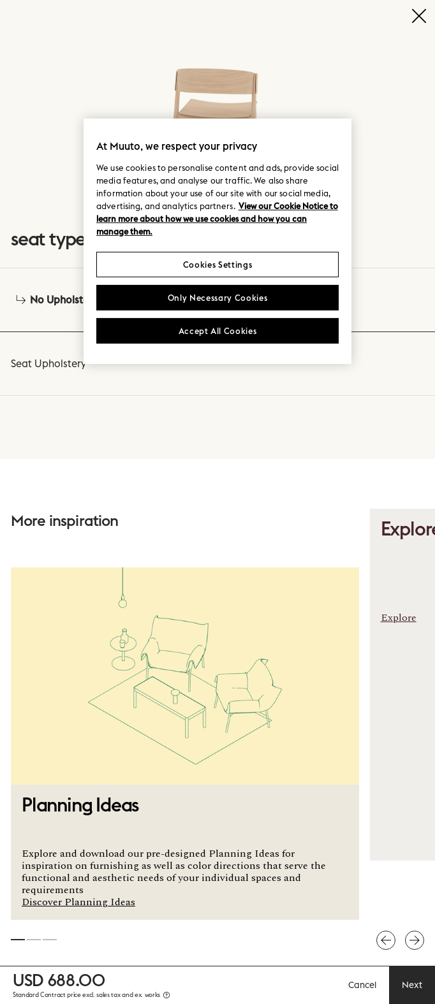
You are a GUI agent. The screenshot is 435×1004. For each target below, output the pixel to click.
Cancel (362, 985)
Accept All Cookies (218, 331)
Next (412, 985)
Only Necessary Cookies (217, 298)
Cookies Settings (217, 264)
